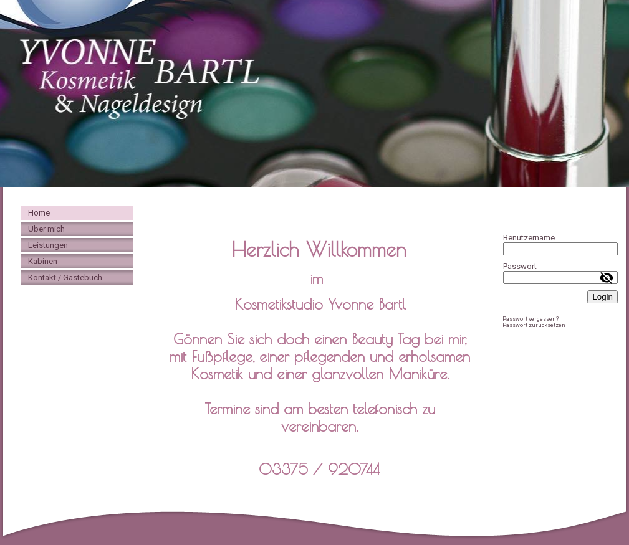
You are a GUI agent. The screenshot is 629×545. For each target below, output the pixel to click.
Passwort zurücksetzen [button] (533, 325)
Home (39, 212)
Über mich (46, 229)
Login (602, 296)
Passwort (520, 266)
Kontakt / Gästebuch (65, 277)
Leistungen (48, 245)
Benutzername (529, 237)
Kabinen (42, 261)
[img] (314, 93)
